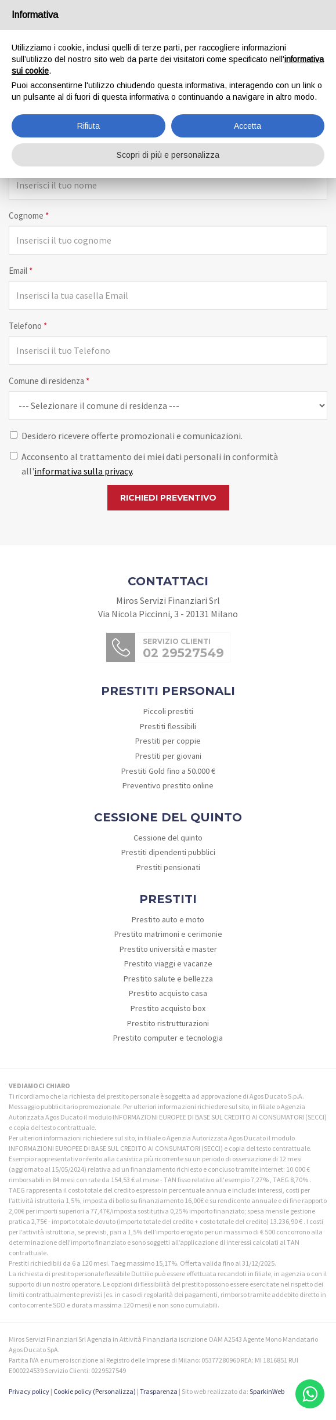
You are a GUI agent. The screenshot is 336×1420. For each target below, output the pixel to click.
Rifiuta (88, 126)
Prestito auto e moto (168, 919)
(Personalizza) (114, 1391)
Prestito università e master (168, 949)
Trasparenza (159, 1391)
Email (20, 270)
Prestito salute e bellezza (168, 978)
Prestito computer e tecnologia (168, 1038)
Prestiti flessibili (168, 726)
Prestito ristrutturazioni (168, 1023)
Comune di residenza (49, 380)
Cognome (29, 215)
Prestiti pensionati (168, 867)
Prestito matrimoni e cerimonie (168, 934)
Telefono (28, 325)
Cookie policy (72, 1391)
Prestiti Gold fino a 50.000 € (168, 771)
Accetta (247, 126)
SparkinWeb (267, 1391)
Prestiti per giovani (168, 756)
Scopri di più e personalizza (168, 155)
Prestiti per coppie (168, 741)
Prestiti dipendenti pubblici (168, 852)
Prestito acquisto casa (168, 993)
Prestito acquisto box (168, 1008)
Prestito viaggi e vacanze (168, 963)
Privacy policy (29, 1391)
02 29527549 (183, 653)
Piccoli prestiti (168, 711)
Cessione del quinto (168, 837)
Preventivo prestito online (168, 785)
